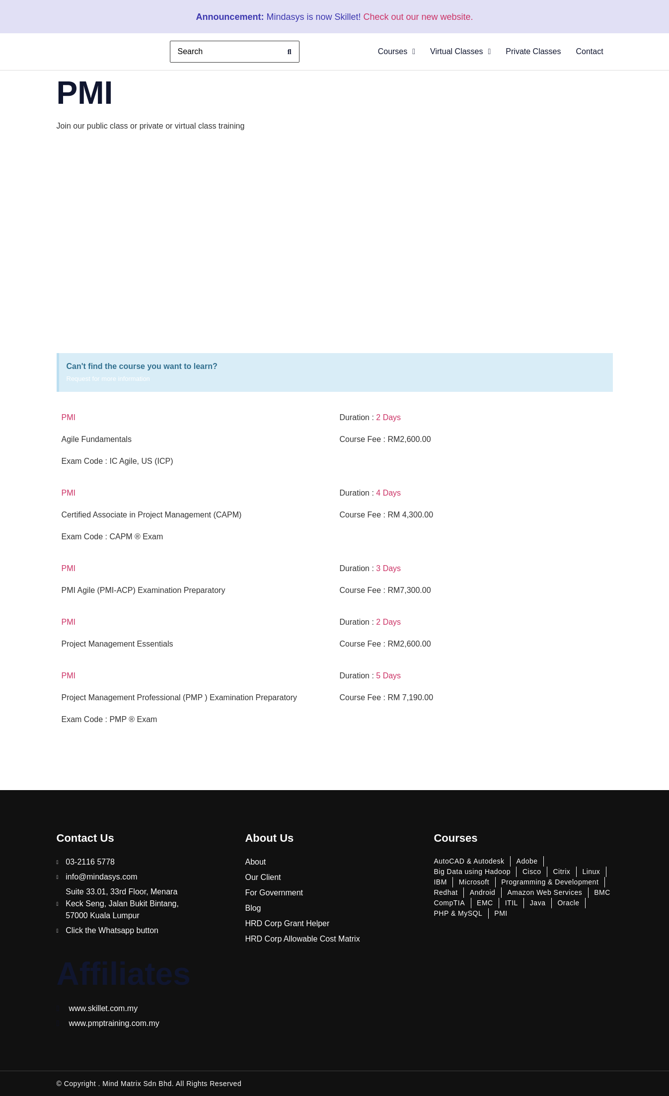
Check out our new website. (418, 17)
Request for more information (108, 378)
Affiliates (124, 974)
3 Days (388, 568)
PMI (68, 417)
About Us (269, 838)
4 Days (388, 493)
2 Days (388, 417)
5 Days (388, 675)
